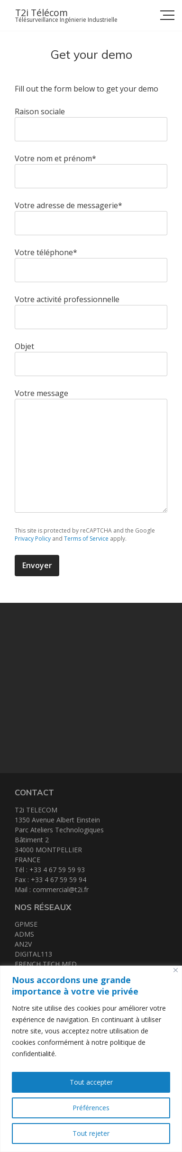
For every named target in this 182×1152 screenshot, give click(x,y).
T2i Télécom (41, 12)
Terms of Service (86, 539)
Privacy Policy (33, 539)
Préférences (91, 1107)
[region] (91, 1059)
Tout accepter (91, 1082)
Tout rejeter (91, 1133)
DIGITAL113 (33, 953)
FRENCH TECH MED (46, 963)
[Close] (175, 970)
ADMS (24, 934)
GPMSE (26, 924)
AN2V (23, 944)
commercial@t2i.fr (61, 889)
